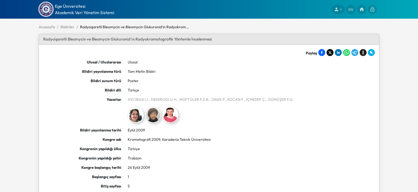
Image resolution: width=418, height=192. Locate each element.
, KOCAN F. (235, 99)
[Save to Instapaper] (363, 52)
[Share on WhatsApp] (346, 52)
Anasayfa (47, 27)
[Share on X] (330, 52)
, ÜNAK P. (218, 99)
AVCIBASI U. (138, 99)
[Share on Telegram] (354, 52)
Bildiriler (67, 27)
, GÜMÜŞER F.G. (279, 99)
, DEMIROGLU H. (163, 99)
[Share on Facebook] (321, 52)
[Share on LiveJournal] (371, 52)
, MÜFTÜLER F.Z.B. (194, 99)
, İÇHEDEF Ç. (255, 99)
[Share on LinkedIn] (338, 52)
